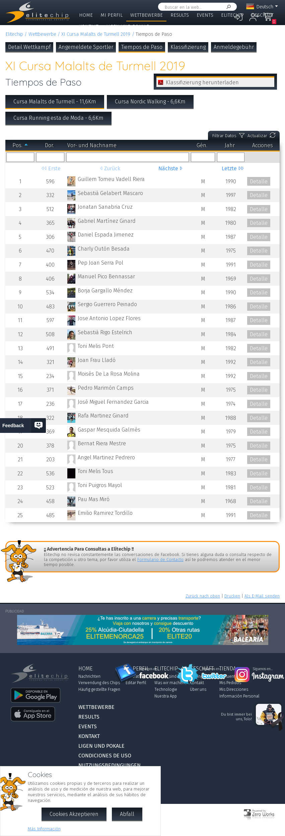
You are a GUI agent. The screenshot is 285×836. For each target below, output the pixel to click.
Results (179, 15)
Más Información (44, 829)
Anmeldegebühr (234, 47)
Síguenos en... (149, 669)
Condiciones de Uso (104, 755)
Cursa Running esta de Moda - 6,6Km (58, 118)
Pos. (17, 145)
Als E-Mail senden (262, 595)
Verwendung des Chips (99, 682)
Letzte (230, 168)
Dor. (49, 145)
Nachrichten (89, 676)
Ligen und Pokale (127, 26)
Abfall (127, 814)
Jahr (230, 145)
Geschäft (263, 15)
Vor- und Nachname (92, 145)
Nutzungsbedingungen (109, 765)
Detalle (259, 181)
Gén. (202, 145)
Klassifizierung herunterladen (202, 82)
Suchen (227, 7)
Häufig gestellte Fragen (99, 689)
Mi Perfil (111, 15)
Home (86, 15)
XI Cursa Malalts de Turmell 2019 (95, 34)
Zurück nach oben (203, 595)
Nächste (169, 168)
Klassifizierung (188, 47)
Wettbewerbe (146, 15)
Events (205, 15)
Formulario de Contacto (160, 559)
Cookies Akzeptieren (74, 814)
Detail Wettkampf (29, 47)
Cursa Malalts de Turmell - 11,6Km (54, 101)
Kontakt (88, 26)
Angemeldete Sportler (86, 47)
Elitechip (232, 15)
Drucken (232, 595)
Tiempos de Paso (141, 47)
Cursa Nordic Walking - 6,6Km (150, 101)
